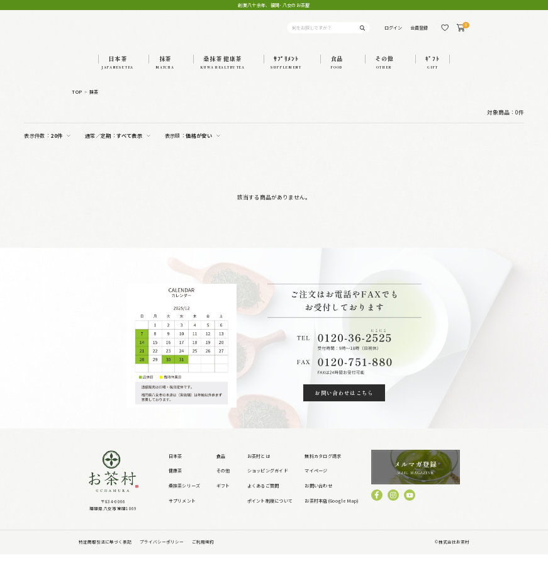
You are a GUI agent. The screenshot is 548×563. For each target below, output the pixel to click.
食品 (221, 465)
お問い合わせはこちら (344, 402)
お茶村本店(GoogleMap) (332, 509)
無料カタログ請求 (323, 465)
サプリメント (182, 509)
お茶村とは (258, 465)
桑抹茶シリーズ (185, 495)
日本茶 (175, 465)
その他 (223, 480)
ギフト (223, 495)
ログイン (393, 32)
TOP (77, 100)
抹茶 (94, 100)
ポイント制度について (270, 509)
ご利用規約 (203, 550)
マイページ (316, 480)
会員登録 (419, 32)
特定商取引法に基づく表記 (105, 550)
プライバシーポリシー (162, 550)
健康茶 (175, 480)
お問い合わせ (318, 495)
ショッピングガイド (267, 480)
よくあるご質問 (263, 495)
